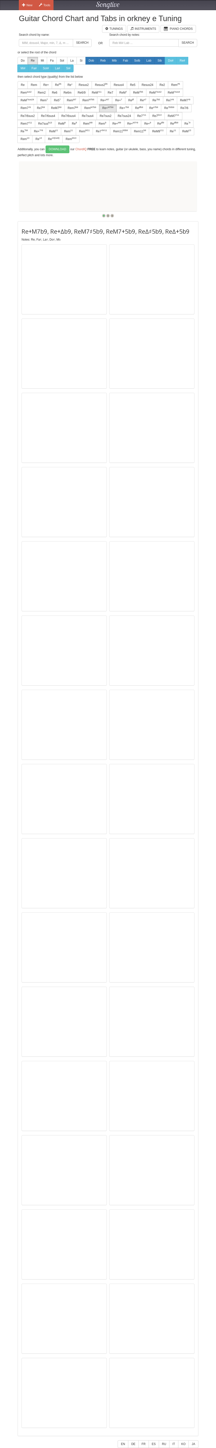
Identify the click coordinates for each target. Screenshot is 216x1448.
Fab (125, 60)
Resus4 (119, 85)
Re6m (67, 92)
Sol (62, 60)
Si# (68, 68)
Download (57, 149)
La (72, 60)
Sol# (46, 68)
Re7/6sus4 (48, 116)
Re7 (110, 92)
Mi (42, 60)
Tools (44, 5)
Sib (160, 60)
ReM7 (185, 100)
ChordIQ (80, 149)
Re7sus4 (87, 116)
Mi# (23, 68)
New (27, 5)
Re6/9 (81, 92)
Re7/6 (184, 108)
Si (81, 60)
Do (23, 60)
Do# (170, 60)
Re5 (132, 85)
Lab (148, 60)
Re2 (162, 85)
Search (82, 42)
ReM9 (157, 131)
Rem (34, 85)
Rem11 (120, 131)
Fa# (34, 68)
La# (57, 68)
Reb (103, 60)
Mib (114, 60)
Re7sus (45, 123)
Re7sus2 (105, 116)
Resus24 (147, 85)
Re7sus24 (124, 116)
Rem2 (42, 92)
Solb (137, 60)
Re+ (46, 85)
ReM (96, 93)
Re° (69, 85)
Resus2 (84, 85)
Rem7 (26, 108)
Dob (91, 60)
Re (32, 60)
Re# (182, 60)
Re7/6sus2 (28, 116)
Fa (52, 60)
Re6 (54, 92)
